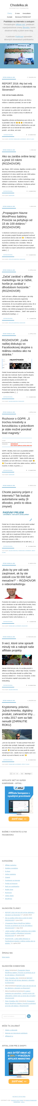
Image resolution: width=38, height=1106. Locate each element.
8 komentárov (32, 397)
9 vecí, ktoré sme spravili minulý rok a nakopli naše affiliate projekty (18, 647)
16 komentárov (32, 546)
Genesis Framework (31, 1100)
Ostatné (11, 139)
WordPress (8, 898)
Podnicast (19, 37)
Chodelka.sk (19, 5)
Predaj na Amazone (11, 883)
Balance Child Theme (17, 1100)
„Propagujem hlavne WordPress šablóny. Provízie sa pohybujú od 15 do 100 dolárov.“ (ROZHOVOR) (17, 220)
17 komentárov (32, 470)
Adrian (7, 970)
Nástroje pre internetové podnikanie (16, 1033)
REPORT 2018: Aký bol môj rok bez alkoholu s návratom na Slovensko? (19, 86)
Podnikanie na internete (19, 139)
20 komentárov (32, 134)
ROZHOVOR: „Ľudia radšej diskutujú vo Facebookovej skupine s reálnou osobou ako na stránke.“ (17, 347)
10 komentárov (32, 685)
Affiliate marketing (14, 259)
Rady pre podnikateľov (12, 886)
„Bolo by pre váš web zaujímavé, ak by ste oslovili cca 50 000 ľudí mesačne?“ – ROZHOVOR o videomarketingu (19, 577)
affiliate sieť (20, 25)
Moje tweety (6, 957)
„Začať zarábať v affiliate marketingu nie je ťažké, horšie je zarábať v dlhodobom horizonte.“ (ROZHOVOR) (17, 283)
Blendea (26, 28)
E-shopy (7, 871)
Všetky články (30, 139)
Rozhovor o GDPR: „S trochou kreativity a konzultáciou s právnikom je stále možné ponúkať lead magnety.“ (18, 426)
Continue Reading (8, 134)
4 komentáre (32, 318)
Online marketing (13, 401)
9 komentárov (32, 254)
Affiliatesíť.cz (9, 1036)
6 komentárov (32, 191)
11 (22, 773)
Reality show (9, 889)
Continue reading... (8, 191)
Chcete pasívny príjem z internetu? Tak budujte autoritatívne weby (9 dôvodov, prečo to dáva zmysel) (17, 499)
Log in (23, 1102)
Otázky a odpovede (11, 1030)
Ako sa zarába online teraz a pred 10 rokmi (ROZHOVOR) (19, 160)
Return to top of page (19, 1096)
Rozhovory (11, 195)
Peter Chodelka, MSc (9, 77)
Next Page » (28, 773)
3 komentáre (32, 621)
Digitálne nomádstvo (11, 868)
